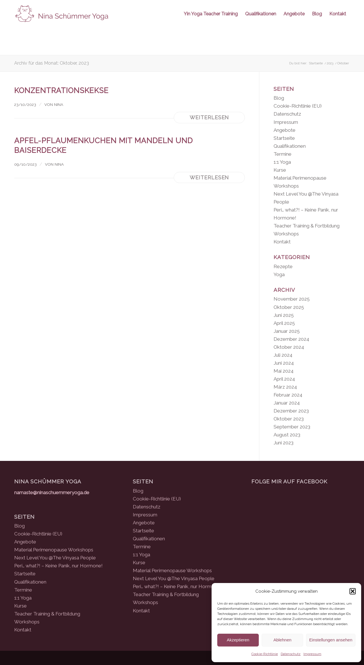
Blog (279, 98)
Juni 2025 (284, 315)
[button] (352, 591)
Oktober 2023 (289, 419)
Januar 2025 (287, 331)
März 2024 (285, 387)
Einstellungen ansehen (330, 639)
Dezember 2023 (291, 411)
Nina (58, 104)
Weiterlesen (209, 117)
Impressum (312, 654)
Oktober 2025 (289, 307)
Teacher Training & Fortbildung (307, 226)
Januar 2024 (287, 403)
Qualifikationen (290, 146)
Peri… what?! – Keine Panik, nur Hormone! (58, 565)
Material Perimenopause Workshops (53, 550)
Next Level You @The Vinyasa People (55, 558)
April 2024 (284, 379)
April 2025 (284, 323)
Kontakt (282, 242)
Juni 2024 (284, 363)
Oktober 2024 (289, 347)
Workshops (286, 234)
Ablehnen (282, 639)
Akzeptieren (238, 639)
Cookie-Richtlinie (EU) (298, 106)
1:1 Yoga (282, 162)
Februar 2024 (288, 395)
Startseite (284, 138)
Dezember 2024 (291, 339)
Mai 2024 (283, 371)
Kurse (280, 170)
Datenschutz (291, 654)
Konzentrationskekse (61, 90)
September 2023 (292, 427)
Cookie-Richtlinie (264, 654)
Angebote (284, 130)
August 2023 (287, 435)
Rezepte (283, 266)
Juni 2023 (283, 443)
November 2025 (292, 299)
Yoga (279, 274)
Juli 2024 (283, 355)
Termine (282, 154)
